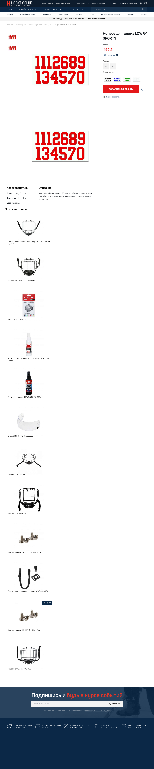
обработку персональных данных (98, 711)
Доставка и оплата (45, 3)
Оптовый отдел (79, 3)
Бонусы (113, 3)
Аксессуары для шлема (38, 25)
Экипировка (46, 14)
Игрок (9, 9)
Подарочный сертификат (97, 3)
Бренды (130, 14)
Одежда (78, 14)
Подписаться (114, 704)
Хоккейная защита (27, 9)
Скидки (144, 14)
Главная (10, 25)
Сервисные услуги (76, 9)
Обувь (91, 14)
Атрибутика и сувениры (110, 14)
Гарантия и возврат (63, 3)
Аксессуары (63, 14)
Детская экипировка (52, 9)
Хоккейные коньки (27, 14)
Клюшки (10, 14)
